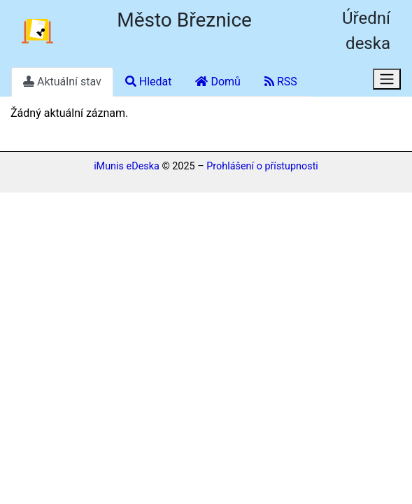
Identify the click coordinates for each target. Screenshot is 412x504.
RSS (280, 81)
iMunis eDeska (126, 166)
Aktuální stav (62, 81)
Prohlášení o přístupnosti (262, 166)
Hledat (148, 81)
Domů (217, 81)
